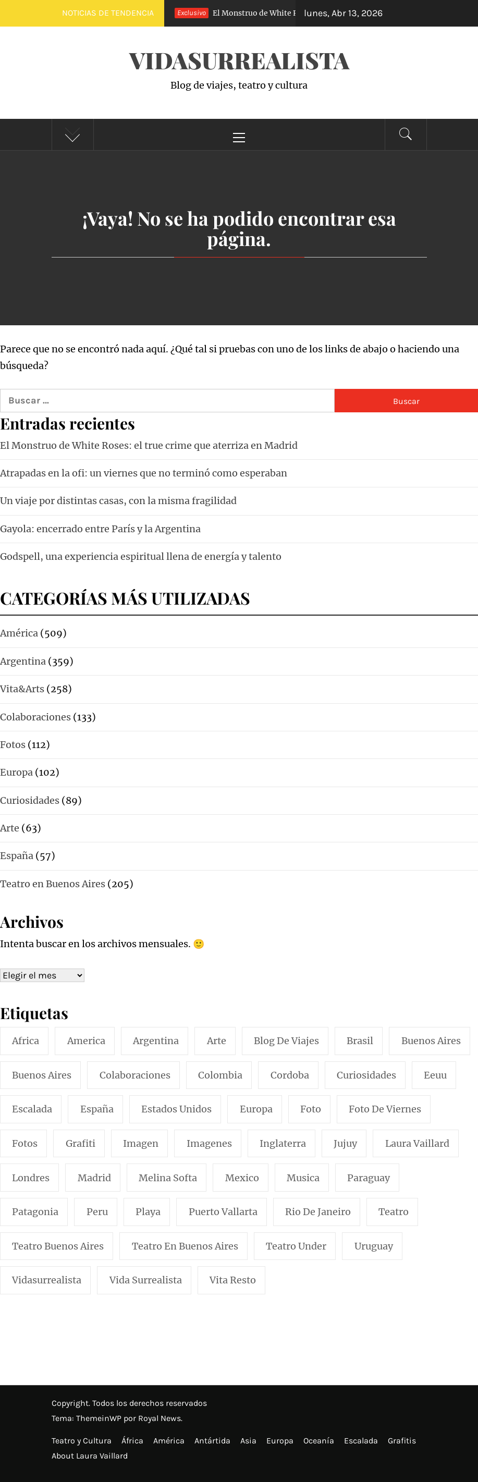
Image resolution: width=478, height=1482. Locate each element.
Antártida (212, 1441)
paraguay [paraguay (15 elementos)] (368, 1178)
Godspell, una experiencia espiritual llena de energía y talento (140, 556)
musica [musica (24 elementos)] (303, 1178)
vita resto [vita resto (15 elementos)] (233, 1280)
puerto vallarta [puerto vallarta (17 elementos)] (223, 1212)
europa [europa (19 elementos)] (256, 1109)
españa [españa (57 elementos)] (97, 1109)
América (169, 1441)
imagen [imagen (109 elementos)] (140, 1143)
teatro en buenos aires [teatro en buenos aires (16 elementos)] (185, 1246)
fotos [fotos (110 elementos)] (25, 1143)
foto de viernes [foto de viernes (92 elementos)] (385, 1109)
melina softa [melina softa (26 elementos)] (168, 1178)
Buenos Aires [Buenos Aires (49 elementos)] (41, 1075)
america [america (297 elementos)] (86, 1041)
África (132, 1441)
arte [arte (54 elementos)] (216, 1041)
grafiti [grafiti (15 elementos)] (80, 1143)
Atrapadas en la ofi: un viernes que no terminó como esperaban (143, 473)
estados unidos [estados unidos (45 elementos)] (176, 1109)
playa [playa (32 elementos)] (148, 1212)
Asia (248, 1441)
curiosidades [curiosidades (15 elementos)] (366, 1075)
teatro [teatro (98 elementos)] (393, 1212)
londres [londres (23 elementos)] (31, 1178)
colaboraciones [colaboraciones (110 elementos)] (135, 1075)
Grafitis (402, 1441)
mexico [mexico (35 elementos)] (242, 1178)
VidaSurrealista (239, 59)
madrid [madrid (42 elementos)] (94, 1178)
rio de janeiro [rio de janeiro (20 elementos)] (318, 1212)
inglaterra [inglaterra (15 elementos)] (283, 1143)
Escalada (361, 1441)
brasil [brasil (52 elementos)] (360, 1041)
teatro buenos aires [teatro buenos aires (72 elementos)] (58, 1246)
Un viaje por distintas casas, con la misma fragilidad (118, 501)
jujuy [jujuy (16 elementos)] (345, 1143)
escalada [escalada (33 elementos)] (32, 1109)
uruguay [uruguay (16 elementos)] (373, 1246)
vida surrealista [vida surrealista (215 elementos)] (145, 1280)
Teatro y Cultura (82, 1441)
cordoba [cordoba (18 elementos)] (290, 1075)
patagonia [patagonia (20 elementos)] (35, 1212)
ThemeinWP (100, 1418)
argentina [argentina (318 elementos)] (156, 1041)
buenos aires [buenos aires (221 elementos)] (431, 1041)
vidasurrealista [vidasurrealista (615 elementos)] (46, 1280)
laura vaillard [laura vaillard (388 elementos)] (417, 1143)
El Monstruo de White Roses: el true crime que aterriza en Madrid (149, 445)
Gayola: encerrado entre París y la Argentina (100, 529)
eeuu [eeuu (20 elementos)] (435, 1075)
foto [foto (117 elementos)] (310, 1109)
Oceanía (318, 1441)
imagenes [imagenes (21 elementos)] (209, 1143)
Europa (279, 1441)
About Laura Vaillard (90, 1456)
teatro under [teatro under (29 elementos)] (296, 1246)
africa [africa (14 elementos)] (25, 1041)
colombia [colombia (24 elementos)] (220, 1075)
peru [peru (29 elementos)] (97, 1212)
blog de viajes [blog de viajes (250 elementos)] (286, 1041)
